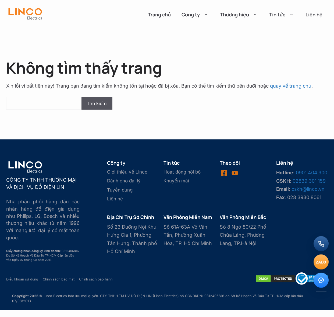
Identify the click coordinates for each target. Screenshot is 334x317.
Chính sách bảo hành (95, 279)
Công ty (195, 14)
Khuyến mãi (176, 180)
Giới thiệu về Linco (127, 172)
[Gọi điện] (321, 243)
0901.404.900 (311, 172)
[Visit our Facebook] (224, 173)
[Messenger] (321, 280)
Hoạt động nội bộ (182, 172)
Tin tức (282, 14)
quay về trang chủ (290, 86)
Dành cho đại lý (124, 180)
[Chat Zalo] (321, 261)
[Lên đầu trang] (321, 303)
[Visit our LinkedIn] (234, 173)
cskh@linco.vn (308, 189)
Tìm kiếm (97, 103)
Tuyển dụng (120, 190)
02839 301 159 (309, 181)
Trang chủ (159, 14)
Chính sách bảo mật (58, 279)
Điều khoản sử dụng (22, 279)
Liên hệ (313, 14)
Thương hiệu (239, 14)
